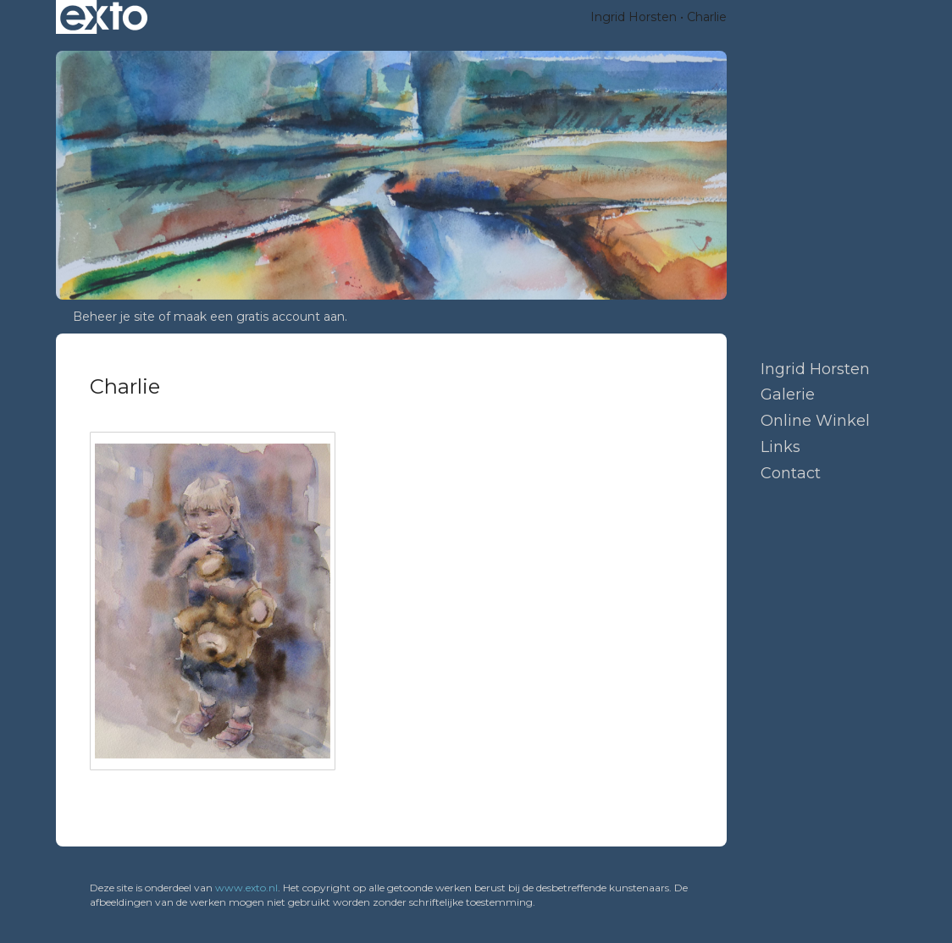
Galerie (788, 394)
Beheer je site (114, 316)
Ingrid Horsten (633, 17)
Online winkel (815, 420)
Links (780, 447)
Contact (791, 473)
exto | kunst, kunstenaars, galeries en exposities (104, 17)
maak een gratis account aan (259, 316)
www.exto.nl (246, 887)
